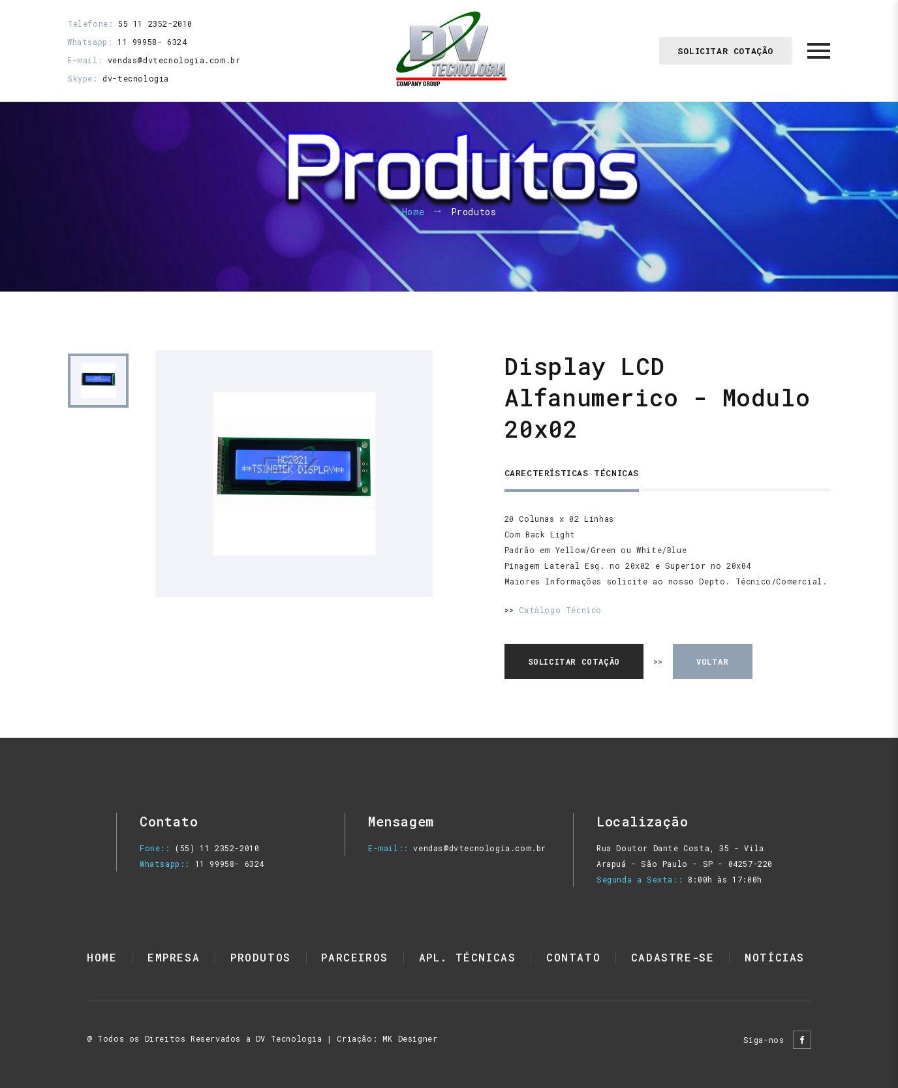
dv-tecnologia (135, 78)
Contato (573, 957)
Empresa (173, 957)
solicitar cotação (574, 661)
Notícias (775, 957)
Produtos (260, 957)
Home (413, 212)
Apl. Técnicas (467, 957)
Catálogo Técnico (560, 610)
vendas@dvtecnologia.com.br (174, 60)
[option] (294, 473)
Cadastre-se (673, 957)
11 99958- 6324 (152, 42)
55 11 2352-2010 (155, 23)
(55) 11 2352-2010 (217, 848)
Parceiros (354, 957)
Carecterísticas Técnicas (571, 473)
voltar (712, 661)
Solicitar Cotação (725, 51)
